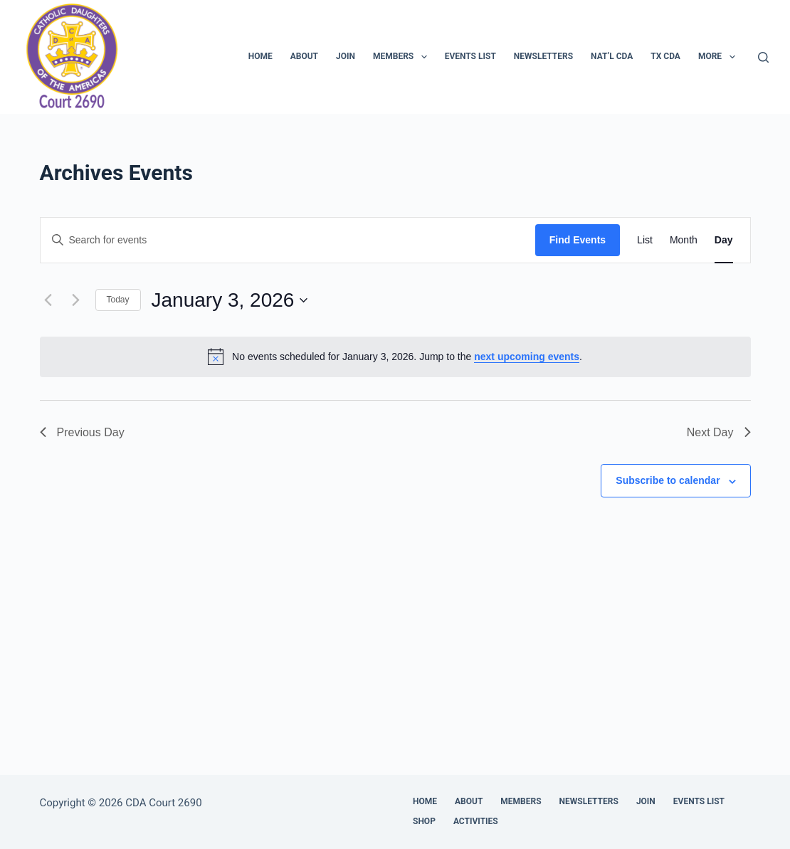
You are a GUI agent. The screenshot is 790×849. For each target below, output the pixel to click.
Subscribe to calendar (668, 480)
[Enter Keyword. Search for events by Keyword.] (288, 240)
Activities (475, 821)
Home (260, 56)
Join (345, 56)
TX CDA (665, 56)
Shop (424, 821)
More (719, 56)
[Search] (763, 57)
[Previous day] (48, 300)
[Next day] (76, 300)
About (304, 56)
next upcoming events (526, 356)
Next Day (719, 432)
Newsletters (543, 56)
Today (118, 300)
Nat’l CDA (612, 56)
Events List (470, 56)
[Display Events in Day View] (724, 240)
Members (403, 56)
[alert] (395, 356)
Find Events (577, 240)
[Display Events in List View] (645, 240)
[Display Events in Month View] (683, 240)
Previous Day (82, 432)
